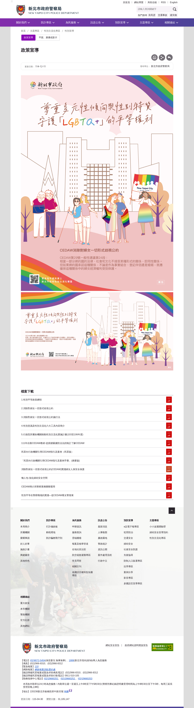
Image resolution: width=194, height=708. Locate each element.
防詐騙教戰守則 (54, 538)
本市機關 (25, 609)
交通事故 (162, 15)
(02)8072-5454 (37, 660)
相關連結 (170, 22)
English (173, 2)
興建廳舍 (25, 555)
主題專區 (145, 22)
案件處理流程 (105, 555)
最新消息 (102, 526)
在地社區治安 (79, 549)
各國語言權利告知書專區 (82, 574)
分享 (162, 56)
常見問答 (76, 561)
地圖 (68, 691)
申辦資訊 (76, 526)
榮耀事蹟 (25, 538)
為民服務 (71, 22)
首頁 (23, 31)
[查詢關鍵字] (154, 9)
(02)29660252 (68, 678)
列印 (154, 56)
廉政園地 (102, 538)
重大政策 (25, 603)
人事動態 (102, 532)
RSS (163, 2)
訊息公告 (95, 22)
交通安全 (128, 538)
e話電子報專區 (131, 526)
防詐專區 (46, 22)
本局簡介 (25, 526)
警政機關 (25, 614)
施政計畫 (25, 549)
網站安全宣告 (112, 645)
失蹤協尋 (128, 555)
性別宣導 (69, 31)
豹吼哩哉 (50, 532)
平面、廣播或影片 (48, 37)
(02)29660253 (85, 678)
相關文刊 (76, 566)
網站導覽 (138, 2)
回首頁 (126, 2)
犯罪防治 (128, 532)
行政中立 (102, 561)
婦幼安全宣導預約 (159, 532)
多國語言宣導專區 (133, 583)
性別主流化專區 (52, 31)
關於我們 (21, 22)
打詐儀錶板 (52, 526)
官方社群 (25, 620)
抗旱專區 (128, 566)
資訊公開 (102, 549)
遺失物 (173, 15)
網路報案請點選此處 (45, 669)
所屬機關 (25, 532)
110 (37, 666)
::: (12, 1)
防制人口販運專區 (133, 561)
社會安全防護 (131, 549)
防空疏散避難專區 (81, 555)
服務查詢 (76, 532)
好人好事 (25, 544)
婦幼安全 (128, 544)
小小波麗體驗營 (158, 526)
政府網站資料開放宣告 (136, 645)
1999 (71, 660)
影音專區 (128, 578)
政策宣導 (28, 37)
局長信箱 (152, 2)
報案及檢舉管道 (80, 544)
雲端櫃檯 (76, 538)
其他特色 (25, 561)
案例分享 (128, 572)
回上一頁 (169, 56)
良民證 (151, 15)
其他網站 (25, 626)
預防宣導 (120, 22)
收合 (172, 510)
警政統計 (102, 544)
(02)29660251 (51, 678)
